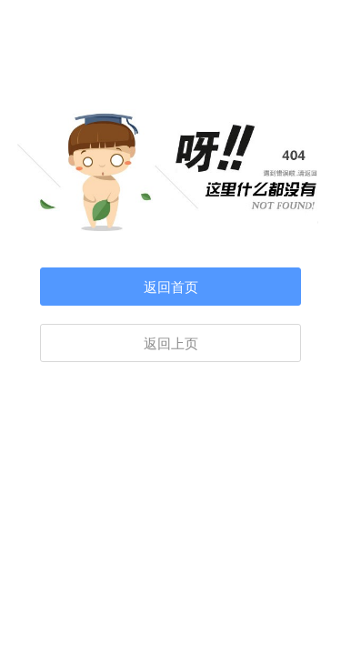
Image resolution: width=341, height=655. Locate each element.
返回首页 (171, 287)
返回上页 (171, 344)
